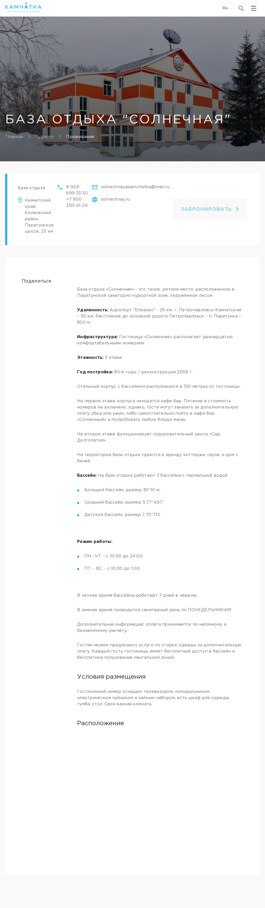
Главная (14, 137)
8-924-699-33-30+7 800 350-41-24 (77, 196)
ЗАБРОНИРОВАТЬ (210, 209)
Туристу (44, 137)
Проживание (80, 137)
